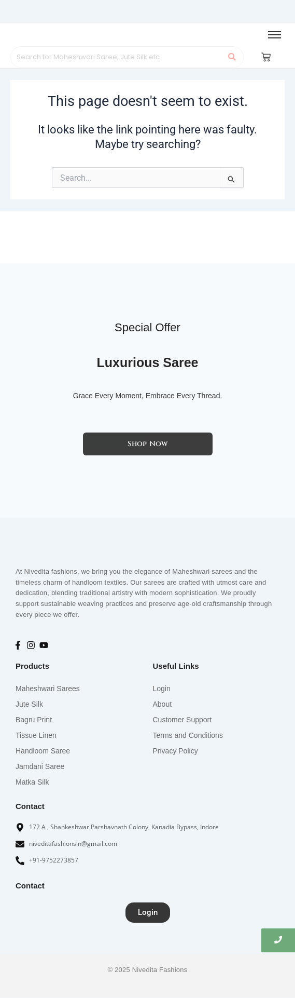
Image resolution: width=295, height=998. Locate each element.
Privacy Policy (175, 751)
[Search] (116, 57)
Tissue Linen (36, 735)
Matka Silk (32, 782)
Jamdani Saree (40, 766)
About (162, 704)
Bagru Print (34, 720)
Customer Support (182, 720)
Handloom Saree (43, 751)
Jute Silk (29, 704)
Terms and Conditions (188, 735)
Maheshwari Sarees (48, 688)
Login (162, 688)
